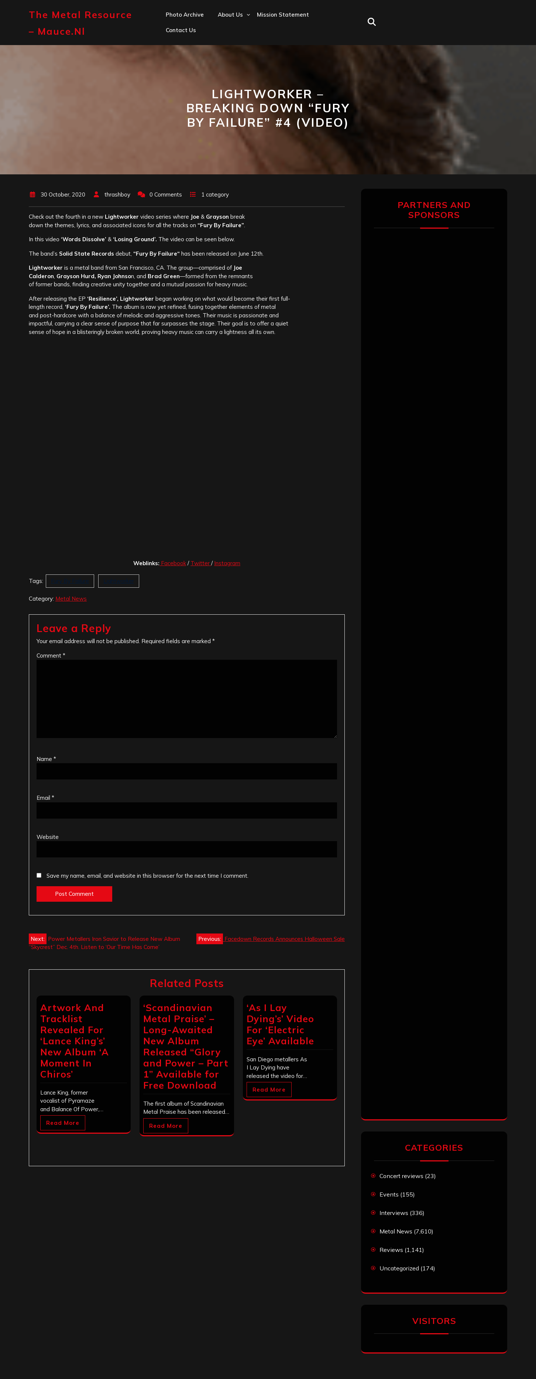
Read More (62, 1122)
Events (389, 1194)
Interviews (393, 1212)
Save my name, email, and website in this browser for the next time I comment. (147, 875)
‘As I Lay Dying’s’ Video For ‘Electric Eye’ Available (280, 1024)
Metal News (71, 598)
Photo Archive (185, 14)
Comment (51, 655)
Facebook (173, 563)
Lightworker (118, 580)
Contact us (181, 30)
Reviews (391, 1249)
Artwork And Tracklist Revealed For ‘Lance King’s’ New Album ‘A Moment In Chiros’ (74, 1041)
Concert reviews (401, 1176)
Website (48, 836)
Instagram (227, 563)
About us (230, 14)
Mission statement (283, 14)
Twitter (200, 563)
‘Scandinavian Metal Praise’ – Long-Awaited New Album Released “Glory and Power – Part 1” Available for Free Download (186, 1046)
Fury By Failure (70, 580)
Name (46, 758)
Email (45, 797)
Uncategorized (399, 1268)
